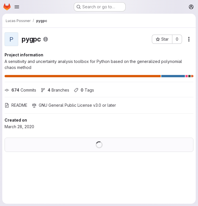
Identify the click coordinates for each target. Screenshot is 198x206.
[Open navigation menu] (16, 6)
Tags (84, 90)
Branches (55, 90)
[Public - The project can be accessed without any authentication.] (45, 39)
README (16, 105)
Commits (20, 90)
